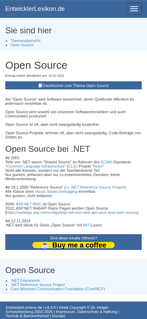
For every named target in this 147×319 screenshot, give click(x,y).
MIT (86, 225)
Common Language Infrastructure (35, 166)
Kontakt (58, 316)
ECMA (106, 162)
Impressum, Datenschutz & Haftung (86, 312)
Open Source (22, 45)
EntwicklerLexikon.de (35, 8)
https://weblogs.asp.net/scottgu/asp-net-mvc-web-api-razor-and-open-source (71, 212)
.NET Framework (25, 280)
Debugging (68, 191)
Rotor (98, 166)
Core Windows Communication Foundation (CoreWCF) (58, 289)
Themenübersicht (25, 41)
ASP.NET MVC (28, 204)
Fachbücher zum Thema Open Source (76, 85)
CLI (71, 166)
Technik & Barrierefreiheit (27, 316)
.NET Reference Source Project (97, 187)
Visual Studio (46, 191)
